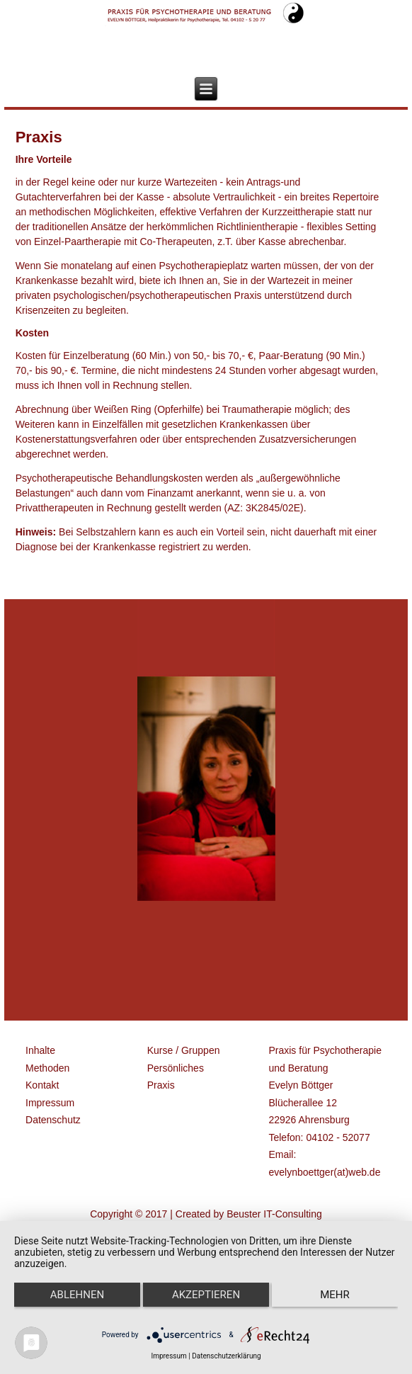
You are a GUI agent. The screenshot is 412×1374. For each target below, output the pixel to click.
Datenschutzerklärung (226, 1356)
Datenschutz (53, 1119)
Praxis (161, 1085)
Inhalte (40, 1050)
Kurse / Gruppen (183, 1050)
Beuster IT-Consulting (274, 1214)
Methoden (47, 1068)
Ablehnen (77, 1294)
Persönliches (175, 1068)
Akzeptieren (206, 1294)
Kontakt (42, 1085)
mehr (335, 1294)
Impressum (49, 1102)
